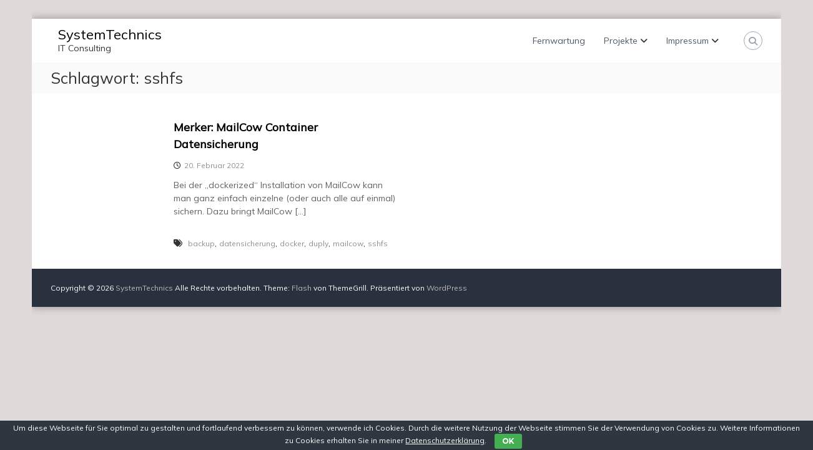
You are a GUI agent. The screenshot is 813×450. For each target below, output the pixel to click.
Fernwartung (559, 40)
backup (201, 243)
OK (508, 441)
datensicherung (247, 243)
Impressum (687, 40)
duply (318, 243)
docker (292, 243)
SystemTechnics (110, 34)
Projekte (621, 40)
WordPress (446, 287)
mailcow (348, 243)
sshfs (378, 243)
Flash (302, 287)
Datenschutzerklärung (445, 440)
